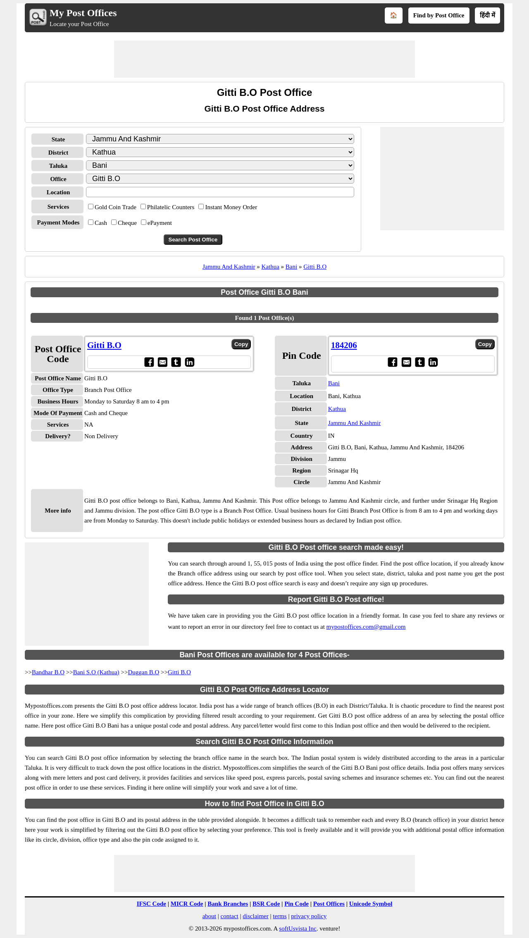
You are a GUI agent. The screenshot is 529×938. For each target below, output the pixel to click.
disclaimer (255, 916)
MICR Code (187, 903)
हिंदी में (487, 15)
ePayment (160, 223)
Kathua (270, 266)
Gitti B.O (314, 266)
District (58, 152)
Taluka (58, 165)
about (209, 916)
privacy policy (308, 916)
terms (279, 916)
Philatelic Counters (171, 207)
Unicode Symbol (371, 903)
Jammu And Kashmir (229, 266)
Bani (291, 266)
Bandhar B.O (48, 672)
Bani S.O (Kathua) (96, 672)
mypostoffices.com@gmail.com (366, 626)
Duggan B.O (143, 672)
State (58, 139)
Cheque (127, 223)
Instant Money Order (231, 207)
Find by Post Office (439, 15)
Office (58, 179)
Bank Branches (227, 903)
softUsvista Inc (297, 928)
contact (229, 916)
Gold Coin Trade (115, 207)
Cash (101, 223)
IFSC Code (151, 903)
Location (58, 192)
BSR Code (266, 903)
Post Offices (329, 903)
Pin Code (296, 903)
